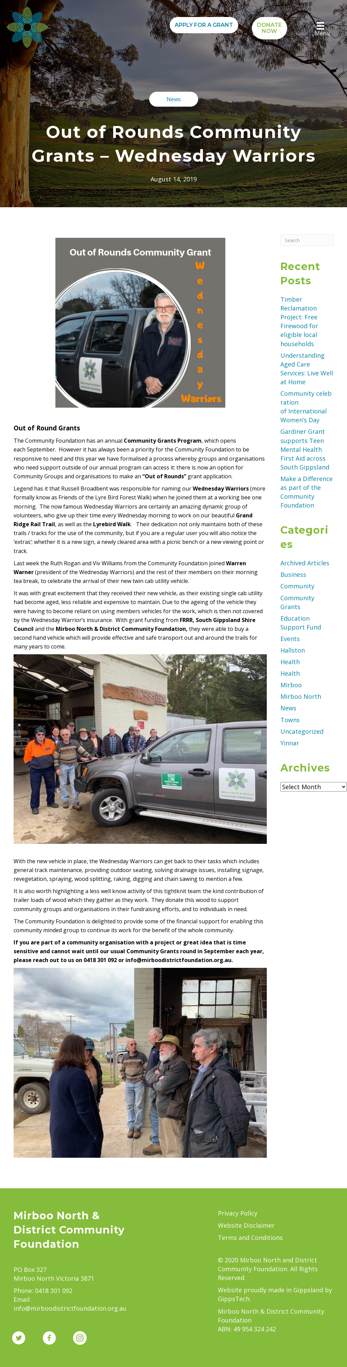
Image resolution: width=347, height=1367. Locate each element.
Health (290, 662)
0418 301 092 (53, 1290)
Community (297, 586)
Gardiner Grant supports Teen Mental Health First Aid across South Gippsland (305, 449)
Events (290, 639)
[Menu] (320, 29)
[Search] (306, 240)
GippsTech (233, 1299)
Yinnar (289, 743)
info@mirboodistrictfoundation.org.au (70, 1308)
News (288, 708)
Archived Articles (304, 563)
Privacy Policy (237, 1213)
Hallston (292, 650)
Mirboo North (300, 696)
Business (293, 574)
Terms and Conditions (250, 1237)
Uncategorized (302, 731)
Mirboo (291, 685)
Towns (290, 720)
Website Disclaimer (246, 1225)
